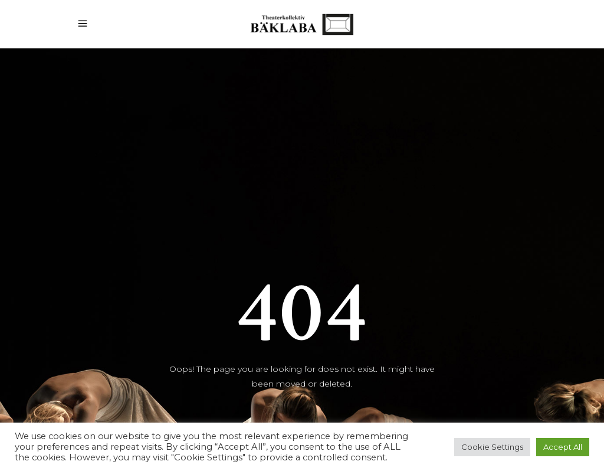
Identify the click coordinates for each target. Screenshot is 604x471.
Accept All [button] (562, 447)
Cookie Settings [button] (492, 447)
